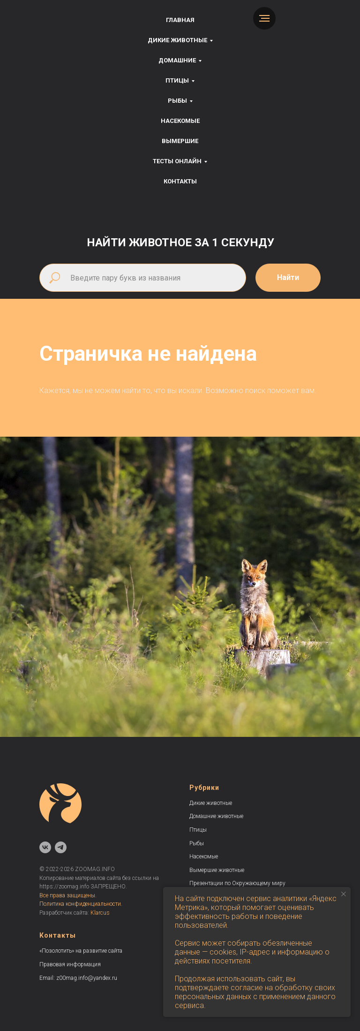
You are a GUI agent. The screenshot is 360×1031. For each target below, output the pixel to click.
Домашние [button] (177, 60)
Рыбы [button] (177, 100)
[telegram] (61, 847)
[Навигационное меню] (264, 18)
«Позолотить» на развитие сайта (80, 951)
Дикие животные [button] (177, 40)
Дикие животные (210, 803)
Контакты (180, 181)
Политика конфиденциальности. (80, 904)
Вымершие (180, 140)
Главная (180, 19)
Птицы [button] (177, 80)
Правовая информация (70, 964)
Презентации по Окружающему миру (237, 883)
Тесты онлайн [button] (177, 161)
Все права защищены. (68, 895)
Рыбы (196, 843)
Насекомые (180, 120)
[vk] (45, 847)
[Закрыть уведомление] (343, 894)
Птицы (198, 829)
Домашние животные (216, 816)
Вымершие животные (216, 870)
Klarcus (100, 913)
